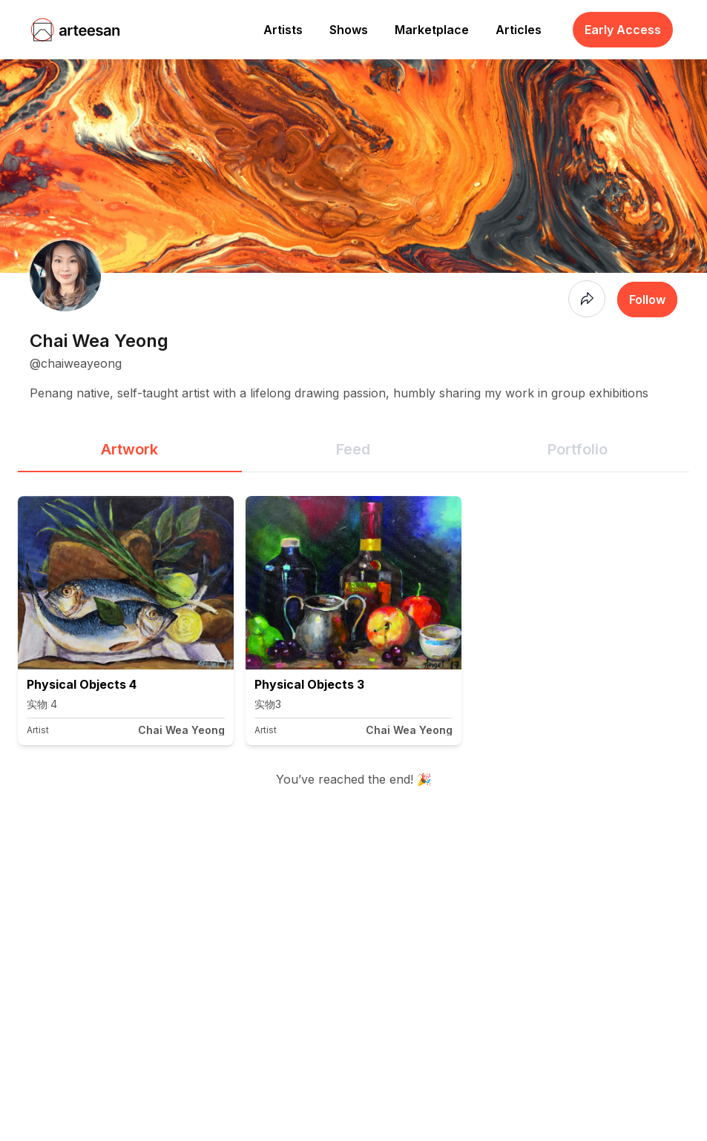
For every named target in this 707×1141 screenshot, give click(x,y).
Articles (519, 29)
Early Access (623, 29)
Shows (348, 29)
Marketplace (432, 29)
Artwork (129, 449)
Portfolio (577, 449)
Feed (353, 449)
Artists (283, 29)
